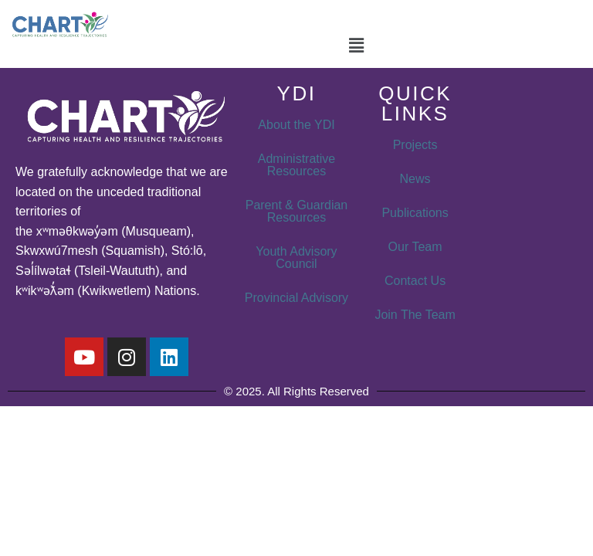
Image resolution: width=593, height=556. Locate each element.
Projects (415, 144)
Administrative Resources (296, 165)
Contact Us (415, 280)
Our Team (415, 246)
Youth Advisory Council (296, 257)
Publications (414, 212)
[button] (356, 45)
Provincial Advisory (296, 297)
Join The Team (414, 314)
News (415, 178)
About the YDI (296, 124)
